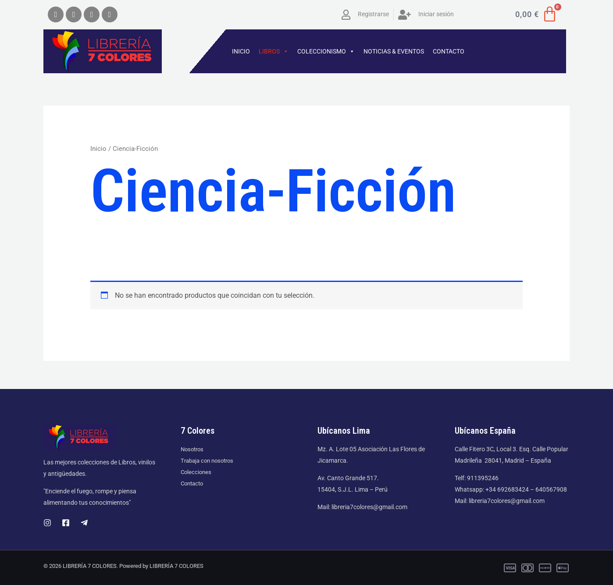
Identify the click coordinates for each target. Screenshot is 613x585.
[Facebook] (66, 523)
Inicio (98, 149)
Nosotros (193, 449)
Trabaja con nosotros (210, 460)
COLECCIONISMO (326, 51)
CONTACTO (448, 51)
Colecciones (197, 471)
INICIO (241, 51)
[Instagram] (47, 523)
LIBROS (274, 51)
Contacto (193, 483)
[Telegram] (84, 523)
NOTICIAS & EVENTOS (394, 51)
